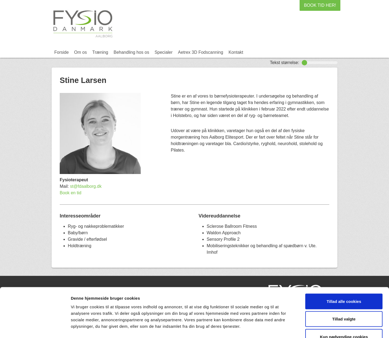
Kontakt (236, 52)
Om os (80, 52)
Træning (100, 52)
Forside (61, 52)
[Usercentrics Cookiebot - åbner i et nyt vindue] (35, 327)
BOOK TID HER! (320, 5)
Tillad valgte (344, 285)
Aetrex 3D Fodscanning (200, 52)
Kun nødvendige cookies (344, 302)
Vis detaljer (281, 327)
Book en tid (70, 192)
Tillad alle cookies (344, 267)
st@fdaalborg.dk (86, 186)
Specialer (164, 52)
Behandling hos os (131, 52)
